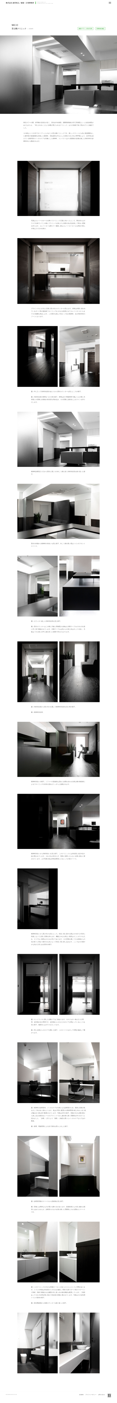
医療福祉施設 (100, 28)
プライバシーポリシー (90, 1394)
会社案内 (81, 1394)
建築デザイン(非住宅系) (85, 28)
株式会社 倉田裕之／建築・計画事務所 (20, 3)
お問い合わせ (101, 1394)
